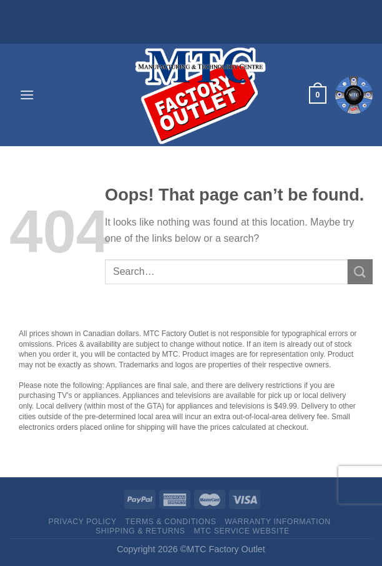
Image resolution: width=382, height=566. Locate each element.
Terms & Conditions (171, 521)
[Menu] (26, 94)
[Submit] (360, 271)
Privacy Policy (82, 521)
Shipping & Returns (140, 531)
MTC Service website (241, 531)
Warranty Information (278, 521)
